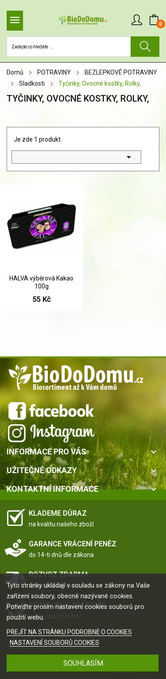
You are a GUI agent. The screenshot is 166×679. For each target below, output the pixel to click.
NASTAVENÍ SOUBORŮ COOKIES (54, 642)
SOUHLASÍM (83, 663)
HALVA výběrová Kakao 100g (41, 282)
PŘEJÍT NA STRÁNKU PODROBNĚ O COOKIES (69, 632)
